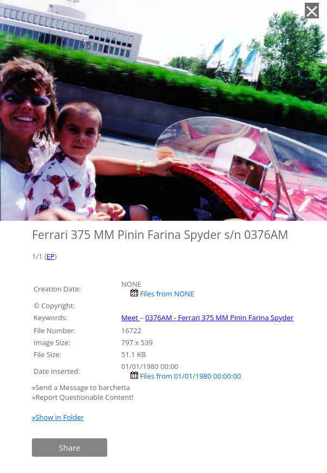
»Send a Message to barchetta (82, 387)
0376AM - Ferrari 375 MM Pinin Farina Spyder (219, 317)
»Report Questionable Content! (82, 397)
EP (51, 256)
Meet (130, 317)
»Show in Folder (58, 417)
